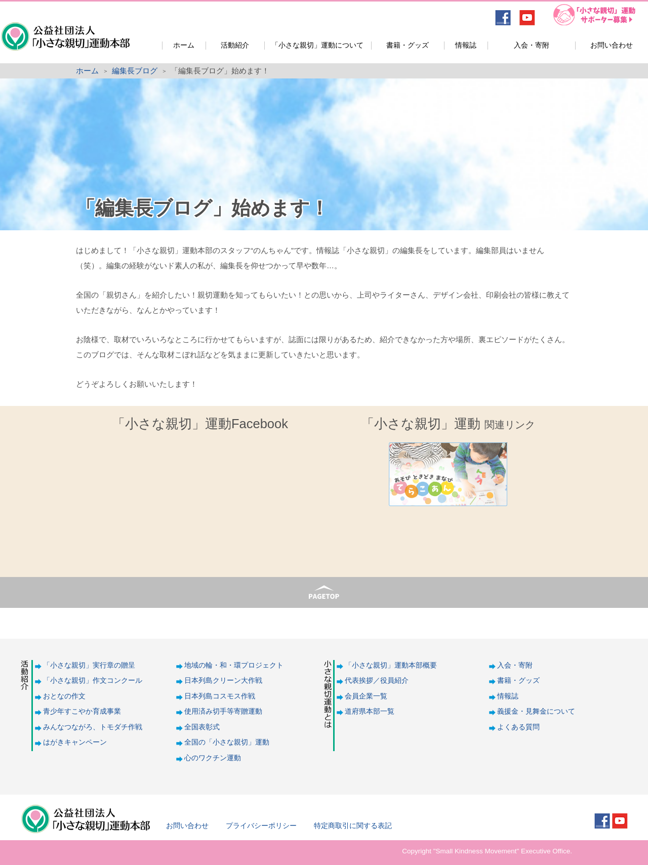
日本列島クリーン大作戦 (223, 680)
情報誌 (465, 45)
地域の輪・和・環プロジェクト (234, 665)
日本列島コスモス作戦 (219, 696)
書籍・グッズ (407, 45)
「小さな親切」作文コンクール (92, 680)
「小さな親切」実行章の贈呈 (89, 665)
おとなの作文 (64, 696)
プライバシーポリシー (261, 826)
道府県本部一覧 (369, 711)
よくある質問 (518, 727)
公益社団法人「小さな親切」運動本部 (64, 29)
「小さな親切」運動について (317, 45)
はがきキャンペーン (75, 742)
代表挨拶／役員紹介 (377, 680)
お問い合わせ (611, 45)
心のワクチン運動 (212, 758)
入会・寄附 (531, 45)
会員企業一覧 (366, 696)
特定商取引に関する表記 (353, 826)
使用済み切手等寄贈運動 (223, 711)
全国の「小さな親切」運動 (226, 742)
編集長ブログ (134, 70)
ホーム (183, 45)
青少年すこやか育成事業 (82, 711)
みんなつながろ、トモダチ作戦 (92, 727)
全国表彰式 (202, 727)
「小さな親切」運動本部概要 (391, 665)
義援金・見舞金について (536, 711)
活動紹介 (235, 45)
